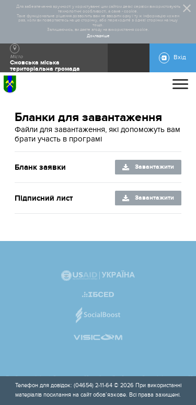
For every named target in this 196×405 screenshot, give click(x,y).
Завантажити (154, 167)
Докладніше (98, 36)
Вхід (180, 57)
